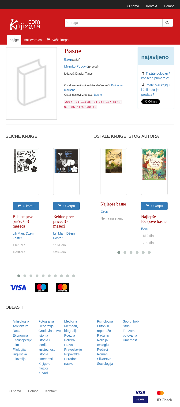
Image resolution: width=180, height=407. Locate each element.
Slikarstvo (104, 359)
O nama (133, 6)
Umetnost (130, 340)
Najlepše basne (113, 204)
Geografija (46, 326)
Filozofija (19, 359)
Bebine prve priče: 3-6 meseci (63, 221)
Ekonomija (20, 335)
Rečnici (102, 349)
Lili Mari (18, 233)
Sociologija (105, 363)
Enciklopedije (22, 340)
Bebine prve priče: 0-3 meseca (23, 221)
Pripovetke (72, 354)
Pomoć (169, 6)
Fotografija (46, 321)
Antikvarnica (33, 40)
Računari (103, 335)
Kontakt (151, 6)
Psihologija (105, 321)
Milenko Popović (76, 66)
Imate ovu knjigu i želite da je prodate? (155, 89)
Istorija (43, 335)
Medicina (70, 321)
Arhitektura (21, 326)
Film (16, 345)
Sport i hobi (131, 321)
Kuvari (43, 373)
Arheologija (21, 321)
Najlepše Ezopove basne (153, 219)
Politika (69, 340)
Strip (126, 326)
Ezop (68, 59)
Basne (98, 94)
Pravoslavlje (73, 349)
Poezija (69, 335)
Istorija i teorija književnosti (46, 344)
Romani (102, 354)
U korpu (26, 206)
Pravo (68, 345)
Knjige (14, 40)
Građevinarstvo (49, 331)
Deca (16, 331)
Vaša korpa (58, 40)
